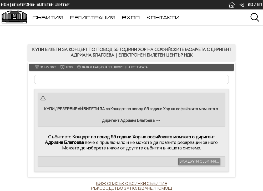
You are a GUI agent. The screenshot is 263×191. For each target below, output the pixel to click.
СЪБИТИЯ (47, 17)
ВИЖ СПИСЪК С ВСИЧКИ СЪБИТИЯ (131, 183)
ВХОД (131, 17)
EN (259, 5)
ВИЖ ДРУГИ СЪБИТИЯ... (199, 161)
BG (250, 5)
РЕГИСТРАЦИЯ (92, 17)
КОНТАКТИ (163, 17)
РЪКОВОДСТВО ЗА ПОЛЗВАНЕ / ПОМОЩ (131, 188)
